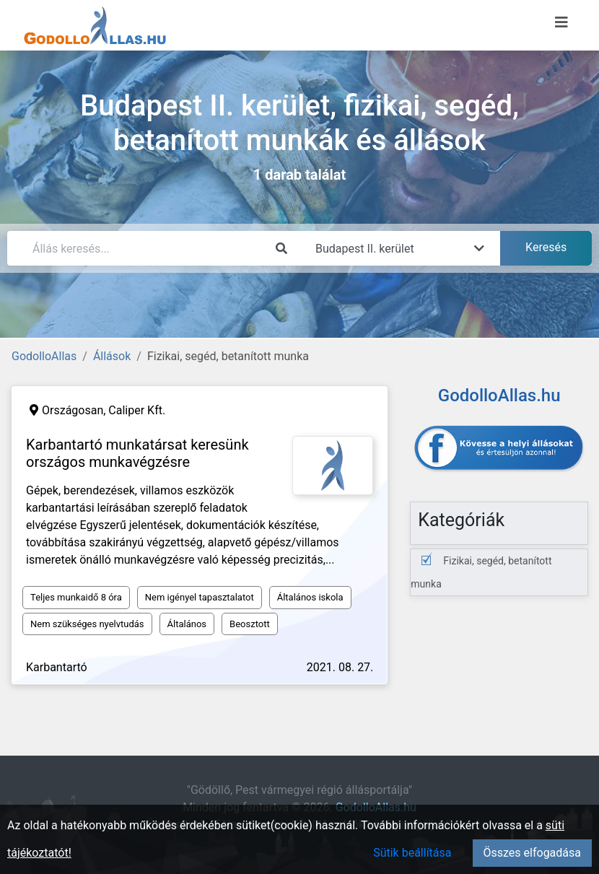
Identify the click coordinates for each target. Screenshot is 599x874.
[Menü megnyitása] (561, 22)
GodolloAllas (44, 356)
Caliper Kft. (136, 410)
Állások (112, 356)
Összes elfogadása (532, 853)
